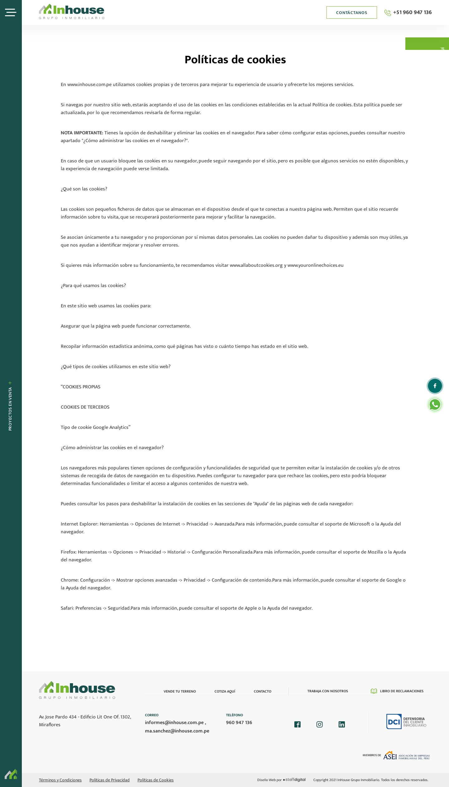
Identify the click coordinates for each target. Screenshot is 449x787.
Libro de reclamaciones (397, 691)
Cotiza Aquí (225, 691)
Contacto (262, 691)
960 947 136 (239, 722)
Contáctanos (351, 12)
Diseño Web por (281, 780)
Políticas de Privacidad (109, 780)
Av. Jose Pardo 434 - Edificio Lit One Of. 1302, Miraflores (85, 721)
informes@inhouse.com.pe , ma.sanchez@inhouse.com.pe (177, 726)
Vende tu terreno (180, 691)
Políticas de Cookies (156, 780)
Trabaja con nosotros (327, 691)
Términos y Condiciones (60, 780)
